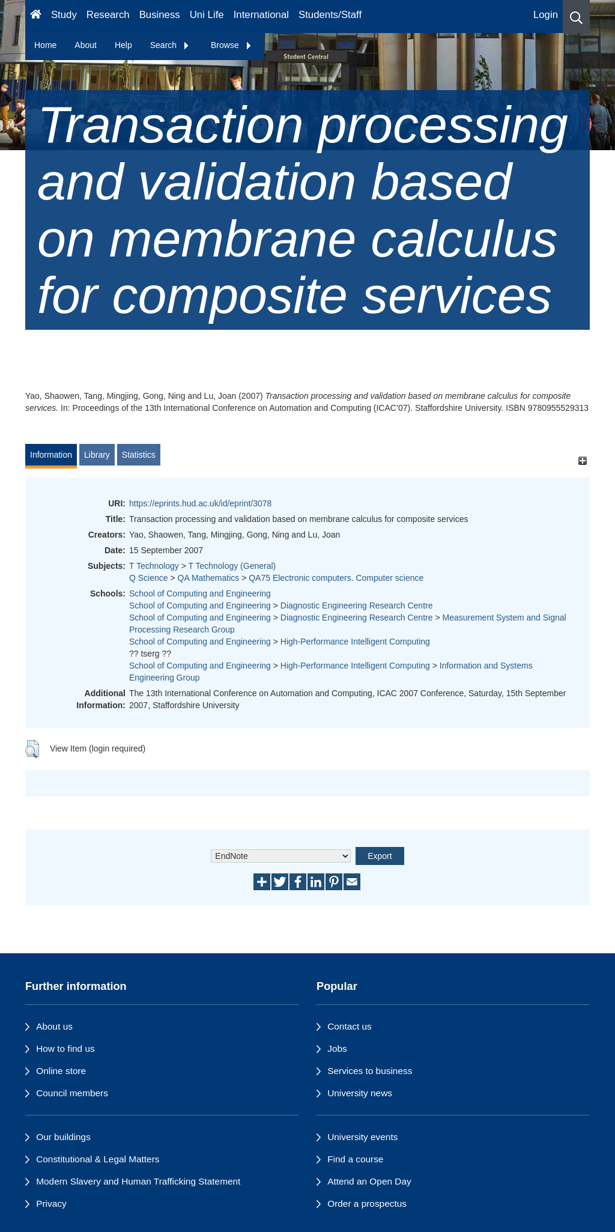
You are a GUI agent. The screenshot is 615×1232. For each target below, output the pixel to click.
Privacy (51, 1203)
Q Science (148, 578)
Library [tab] (97, 455)
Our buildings (63, 1137)
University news (359, 1093)
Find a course (355, 1159)
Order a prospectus (367, 1203)
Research (108, 14)
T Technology (154, 566)
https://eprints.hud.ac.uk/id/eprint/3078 (200, 503)
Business (159, 14)
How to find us (65, 1048)
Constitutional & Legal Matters (97, 1159)
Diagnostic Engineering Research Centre (356, 605)
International (261, 14)
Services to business (369, 1071)
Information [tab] (51, 455)
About (85, 45)
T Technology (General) (232, 566)
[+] (582, 460)
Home (45, 45)
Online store (61, 1071)
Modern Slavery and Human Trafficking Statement (138, 1181)
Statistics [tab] (139, 455)
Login (545, 14)
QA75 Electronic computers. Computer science (336, 578)
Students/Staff (330, 14)
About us (54, 1026)
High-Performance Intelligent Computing (355, 641)
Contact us (349, 1026)
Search (170, 45)
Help (123, 45)
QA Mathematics (209, 578)
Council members (72, 1093)
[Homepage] (35, 16)
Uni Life (207, 14)
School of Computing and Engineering (200, 593)
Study (64, 14)
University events (362, 1137)
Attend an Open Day (369, 1181)
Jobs (337, 1048)
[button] (576, 16)
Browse (231, 45)
